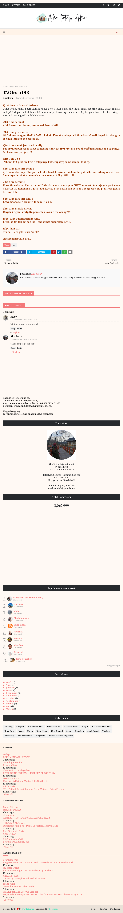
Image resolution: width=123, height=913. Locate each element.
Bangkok (20, 726)
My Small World (11, 868)
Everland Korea (71, 726)
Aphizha (18, 631)
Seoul (68, 731)
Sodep (6, 754)
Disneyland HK (54, 726)
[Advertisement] (61, 60)
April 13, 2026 (10, 833)
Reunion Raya (10, 765)
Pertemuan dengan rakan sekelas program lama (28, 870)
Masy (13, 316)
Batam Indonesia (35, 726)
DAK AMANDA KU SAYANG (16, 757)
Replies (16, 332)
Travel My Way (10, 860)
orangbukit (9, 884)
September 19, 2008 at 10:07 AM (24, 320)
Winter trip (9, 736)
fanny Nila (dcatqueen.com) (28, 597)
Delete (19, 329)
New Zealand (57, 731)
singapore (40, 736)
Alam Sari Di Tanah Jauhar (16, 770)
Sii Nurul (18, 652)
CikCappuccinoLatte (13, 839)
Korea (30, 731)
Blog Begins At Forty (13, 831)
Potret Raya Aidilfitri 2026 (16, 841)
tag (11, 87)
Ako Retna (8, 98)
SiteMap (16, 5)
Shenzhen (79, 731)
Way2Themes (28, 909)
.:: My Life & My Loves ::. (14, 823)
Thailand (106, 731)
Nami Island (41, 731)
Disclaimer (29, 5)
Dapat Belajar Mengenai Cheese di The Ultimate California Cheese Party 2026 (42, 894)
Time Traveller (24, 659)
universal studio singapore (61, 736)
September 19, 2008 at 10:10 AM (24, 339)
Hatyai (85, 726)
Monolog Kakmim (12, 762)
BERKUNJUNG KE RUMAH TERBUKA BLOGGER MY (29, 773)
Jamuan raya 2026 (12, 809)
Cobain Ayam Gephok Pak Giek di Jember (24, 878)
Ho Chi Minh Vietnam (101, 726)
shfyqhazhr (9, 815)
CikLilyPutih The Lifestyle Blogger (20, 891)
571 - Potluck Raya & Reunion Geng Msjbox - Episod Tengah (34, 789)
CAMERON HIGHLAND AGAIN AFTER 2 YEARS (27, 817)
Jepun (21, 731)
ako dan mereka (25, 736)
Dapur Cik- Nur (11, 807)
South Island (93, 731)
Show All (8, 794)
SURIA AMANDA (11, 778)
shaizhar (18, 645)
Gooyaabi (53, 909)
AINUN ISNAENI (11, 876)
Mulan (16, 611)
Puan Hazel (20, 625)
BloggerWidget (113, 666)
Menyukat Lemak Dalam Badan (19, 886)
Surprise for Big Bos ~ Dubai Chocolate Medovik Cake (30, 825)
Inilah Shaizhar (11, 786)
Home (6, 5)
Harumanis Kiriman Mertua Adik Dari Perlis (25, 781)
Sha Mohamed (21, 618)
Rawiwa (17, 638)
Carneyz (18, 604)
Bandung (8, 726)
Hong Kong (9, 731)
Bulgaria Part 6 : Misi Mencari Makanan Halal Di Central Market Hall (38, 862)
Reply (13, 329)
